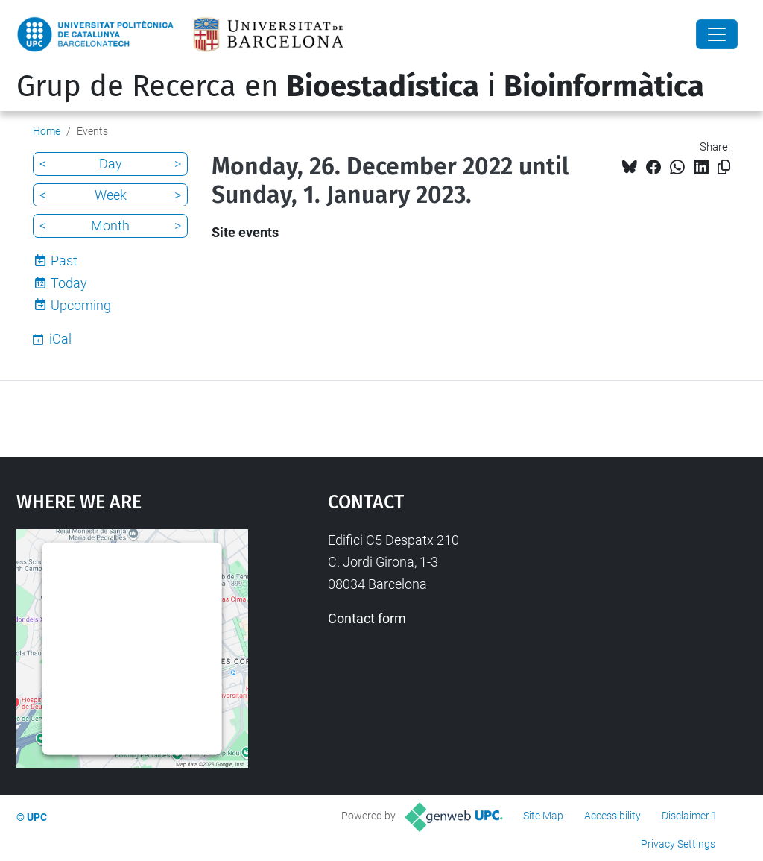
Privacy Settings (678, 844)
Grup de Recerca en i (360, 86)
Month (110, 225)
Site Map (543, 815)
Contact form (367, 618)
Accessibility (612, 815)
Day (110, 163)
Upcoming (81, 305)
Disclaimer (685, 815)
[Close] (717, 34)
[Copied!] (724, 167)
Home (46, 131)
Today (69, 283)
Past (64, 260)
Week (111, 195)
